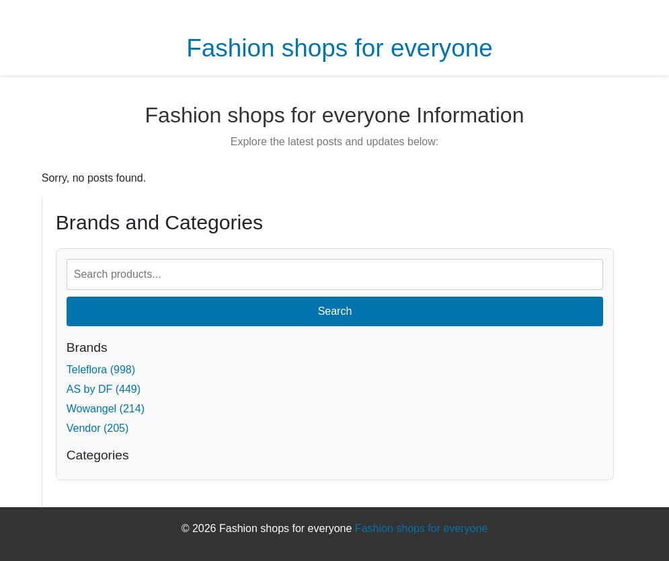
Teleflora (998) (101, 369)
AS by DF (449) (104, 389)
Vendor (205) (98, 428)
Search (335, 311)
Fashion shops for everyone (339, 48)
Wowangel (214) (106, 408)
